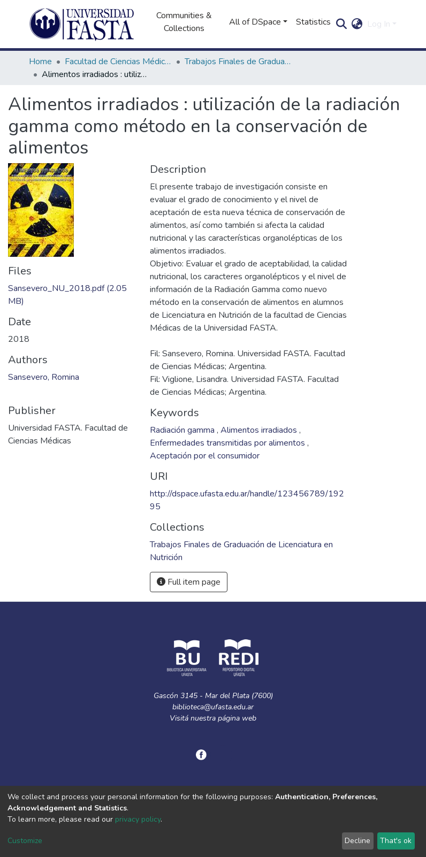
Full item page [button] (188, 582)
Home (40, 61)
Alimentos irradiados (259, 430)
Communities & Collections (184, 22)
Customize (24, 841)
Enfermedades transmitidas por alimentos (228, 443)
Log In (378, 24)
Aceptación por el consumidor (205, 456)
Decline (357, 841)
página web (237, 718)
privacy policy (138, 819)
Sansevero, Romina (43, 377)
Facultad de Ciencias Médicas (118, 61)
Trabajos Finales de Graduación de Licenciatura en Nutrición (238, 61)
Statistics (313, 22)
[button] (357, 24)
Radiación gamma (183, 430)
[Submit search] (341, 24)
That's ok (396, 841)
